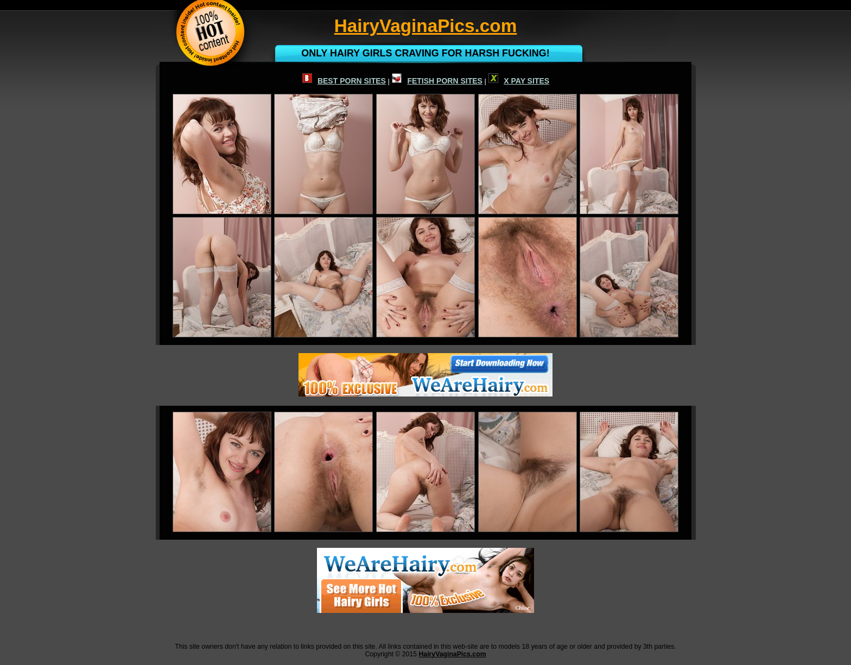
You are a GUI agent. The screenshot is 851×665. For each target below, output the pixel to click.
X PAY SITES (518, 80)
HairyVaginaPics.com (452, 654)
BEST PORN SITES (344, 80)
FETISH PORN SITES (437, 80)
